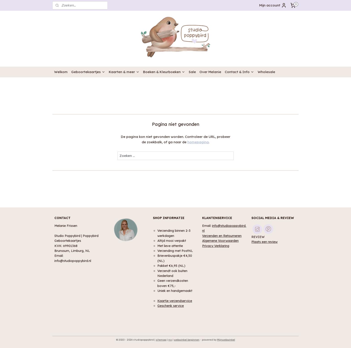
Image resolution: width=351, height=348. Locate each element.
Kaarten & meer (124, 72)
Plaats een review (264, 242)
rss (170, 339)
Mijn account (273, 5)
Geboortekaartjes (88, 72)
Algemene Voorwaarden (220, 241)
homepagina (198, 142)
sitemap (161, 339)
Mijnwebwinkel (226, 339)
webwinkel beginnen (186, 339)
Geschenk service (170, 306)
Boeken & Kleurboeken (164, 72)
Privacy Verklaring (215, 246)
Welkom (61, 72)
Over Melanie (210, 72)
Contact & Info (239, 72)
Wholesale (266, 72)
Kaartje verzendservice (174, 301)
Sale (192, 72)
